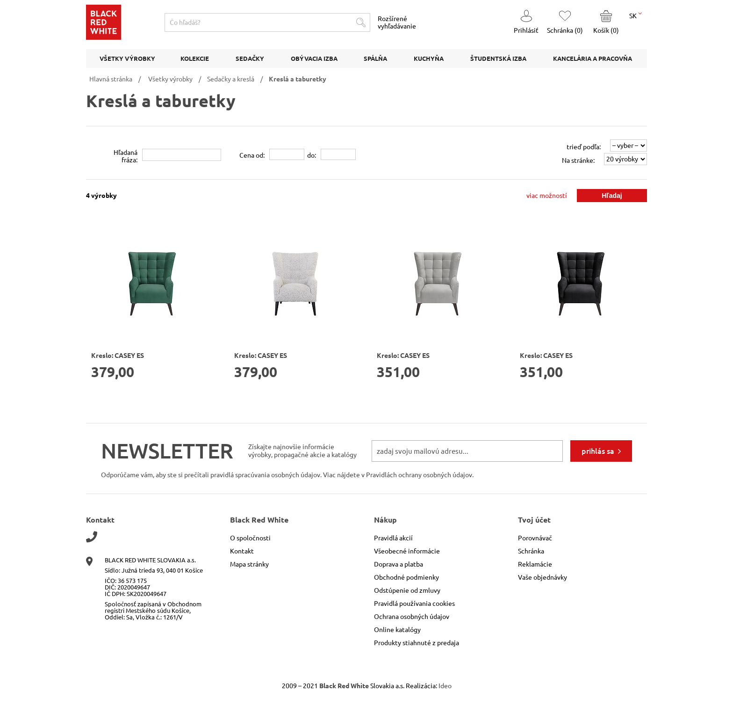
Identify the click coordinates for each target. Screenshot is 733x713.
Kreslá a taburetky (297, 79)
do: (311, 155)
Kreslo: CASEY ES (117, 355)
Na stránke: (578, 160)
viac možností (546, 195)
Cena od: (252, 155)
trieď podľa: (584, 147)
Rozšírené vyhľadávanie (397, 22)
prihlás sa (598, 451)
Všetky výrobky (170, 79)
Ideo (445, 686)
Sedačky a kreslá (230, 79)
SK (635, 15)
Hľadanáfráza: (125, 156)
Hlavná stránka (110, 79)
